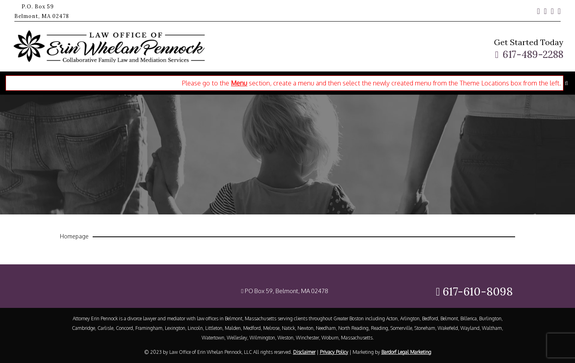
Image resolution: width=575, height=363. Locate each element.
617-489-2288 (533, 54)
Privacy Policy (334, 352)
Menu (239, 83)
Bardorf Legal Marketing (406, 352)
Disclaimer (304, 352)
